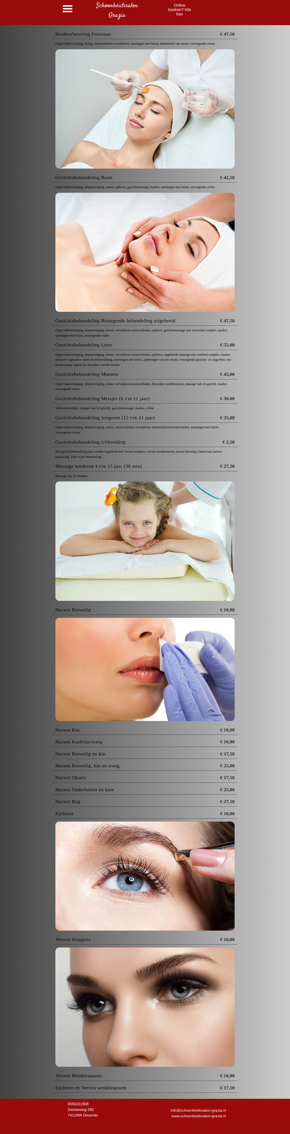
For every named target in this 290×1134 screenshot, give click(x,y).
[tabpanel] (117, 10)
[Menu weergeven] (67, 9)
